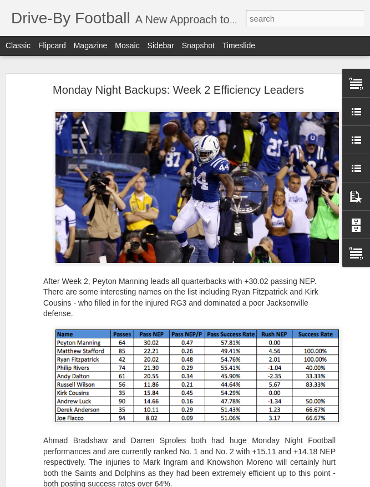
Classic (18, 45)
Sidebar (161, 45)
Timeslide (238, 45)
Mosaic (127, 45)
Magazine (91, 45)
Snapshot (198, 45)
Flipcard (52, 45)
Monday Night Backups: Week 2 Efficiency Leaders (178, 90)
